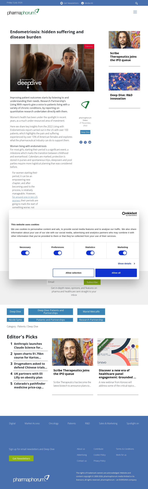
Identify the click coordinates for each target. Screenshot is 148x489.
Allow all (116, 273)
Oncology (53, 423)
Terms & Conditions (125, 449)
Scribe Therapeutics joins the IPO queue (123, 56)
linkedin (45, 2)
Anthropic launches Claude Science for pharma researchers (28, 347)
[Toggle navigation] (136, 12)
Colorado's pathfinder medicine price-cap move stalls (29, 387)
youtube (41, 2)
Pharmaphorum (31, 478)
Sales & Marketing (108, 423)
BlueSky (50, 2)
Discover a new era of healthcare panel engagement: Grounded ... (117, 374)
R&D (87, 423)
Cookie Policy (100, 454)
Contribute (98, 449)
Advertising (82, 454)
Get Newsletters (71, 3)
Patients (72, 423)
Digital (12, 423)
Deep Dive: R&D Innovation (121, 96)
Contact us (82, 460)
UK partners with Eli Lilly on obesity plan (28, 375)
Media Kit (89, 3)
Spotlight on (133, 423)
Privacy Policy (99, 460)
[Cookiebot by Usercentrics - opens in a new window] (124, 214)
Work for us (121, 454)
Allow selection (73, 273)
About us (81, 449)
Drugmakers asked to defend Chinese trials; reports (30, 367)
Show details (124, 263)
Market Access (32, 423)
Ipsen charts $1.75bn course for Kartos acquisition (29, 357)
